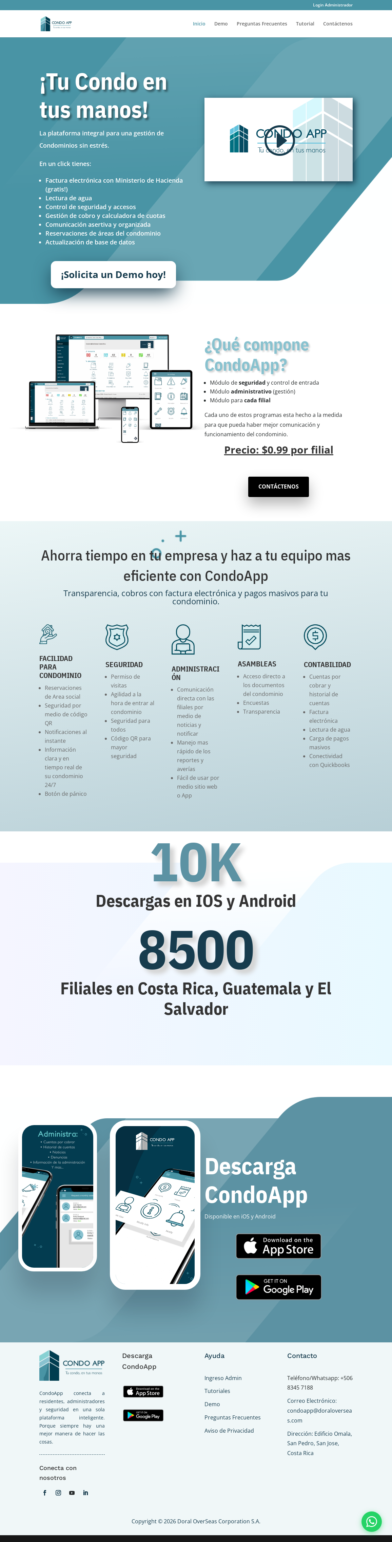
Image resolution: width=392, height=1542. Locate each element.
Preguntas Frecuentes (262, 24)
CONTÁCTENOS (278, 486)
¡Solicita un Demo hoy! (113, 274)
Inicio (199, 24)
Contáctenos (338, 24)
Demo (221, 24)
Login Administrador (333, 5)
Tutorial (305, 24)
